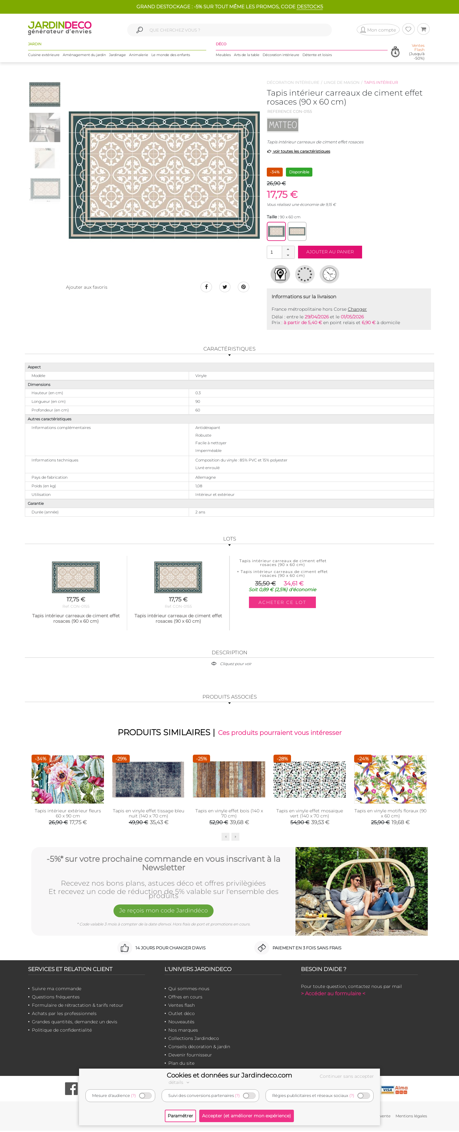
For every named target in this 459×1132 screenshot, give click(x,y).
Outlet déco (181, 1015)
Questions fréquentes (56, 998)
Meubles (223, 57)
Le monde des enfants (170, 57)
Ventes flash (181, 1006)
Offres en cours (185, 998)
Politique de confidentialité (62, 1031)
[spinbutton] (280, 251)
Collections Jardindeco (193, 1039)
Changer (357, 309)
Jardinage (117, 57)
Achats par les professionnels (64, 1015)
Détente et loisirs (317, 57)
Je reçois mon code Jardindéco (163, 913)
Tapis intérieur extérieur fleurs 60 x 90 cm (68, 814)
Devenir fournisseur (190, 1056)
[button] (288, 249)
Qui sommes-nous (188, 990)
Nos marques (183, 1031)
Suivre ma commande (56, 990)
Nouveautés (181, 1023)
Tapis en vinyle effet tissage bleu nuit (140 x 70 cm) (148, 814)
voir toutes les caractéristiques (298, 151)
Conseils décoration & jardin (199, 1048)
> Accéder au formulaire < (333, 995)
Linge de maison (342, 82)
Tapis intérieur (381, 82)
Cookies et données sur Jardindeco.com (229, 1075)
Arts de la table (246, 57)
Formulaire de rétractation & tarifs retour (77, 1006)
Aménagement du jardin (84, 57)
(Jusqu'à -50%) (417, 54)
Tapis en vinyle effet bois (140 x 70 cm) (229, 814)
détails (180, 1082)
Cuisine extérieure (44, 57)
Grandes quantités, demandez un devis (74, 1023)
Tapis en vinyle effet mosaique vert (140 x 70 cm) (309, 814)
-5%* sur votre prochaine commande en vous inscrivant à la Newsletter (163, 863)
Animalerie (138, 57)
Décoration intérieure (281, 57)
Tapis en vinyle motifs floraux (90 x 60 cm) (390, 814)
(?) (133, 1095)
